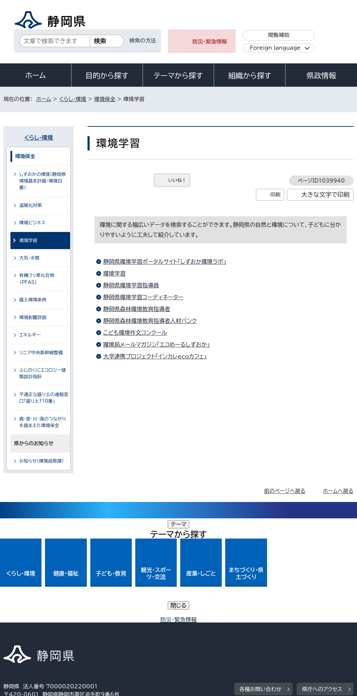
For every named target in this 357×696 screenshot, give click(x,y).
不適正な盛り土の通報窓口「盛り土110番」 (43, 397)
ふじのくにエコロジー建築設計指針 (42, 373)
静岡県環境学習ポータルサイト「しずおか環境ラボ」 (164, 261)
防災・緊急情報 (209, 41)
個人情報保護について (114, 628)
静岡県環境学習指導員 (131, 285)
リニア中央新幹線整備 (41, 352)
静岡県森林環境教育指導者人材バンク (150, 321)
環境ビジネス (32, 223)
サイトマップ (68, 636)
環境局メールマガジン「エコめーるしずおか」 (156, 344)
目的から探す (107, 75)
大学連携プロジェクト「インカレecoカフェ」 (155, 356)
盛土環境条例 (32, 299)
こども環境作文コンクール (135, 332)
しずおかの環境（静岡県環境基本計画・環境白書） (42, 181)
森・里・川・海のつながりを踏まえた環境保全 (42, 422)
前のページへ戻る (285, 491)
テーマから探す (178, 75)
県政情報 (321, 75)
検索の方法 (142, 40)
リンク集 (19, 636)
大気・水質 (29, 258)
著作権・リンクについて (36, 628)
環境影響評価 (32, 317)
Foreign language (275, 48)
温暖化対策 (30, 205)
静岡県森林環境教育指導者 (136, 309)
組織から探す (249, 75)
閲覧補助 (278, 35)
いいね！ (177, 180)
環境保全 (104, 99)
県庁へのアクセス (322, 585)
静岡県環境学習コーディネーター (143, 297)
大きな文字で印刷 (325, 195)
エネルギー (29, 335)
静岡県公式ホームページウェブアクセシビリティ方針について (236, 628)
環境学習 (114, 273)
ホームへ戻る (338, 491)
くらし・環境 (72, 99)
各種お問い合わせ (261, 585)
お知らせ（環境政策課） (41, 461)
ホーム (35, 75)
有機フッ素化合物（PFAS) (36, 278)
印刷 (275, 194)
